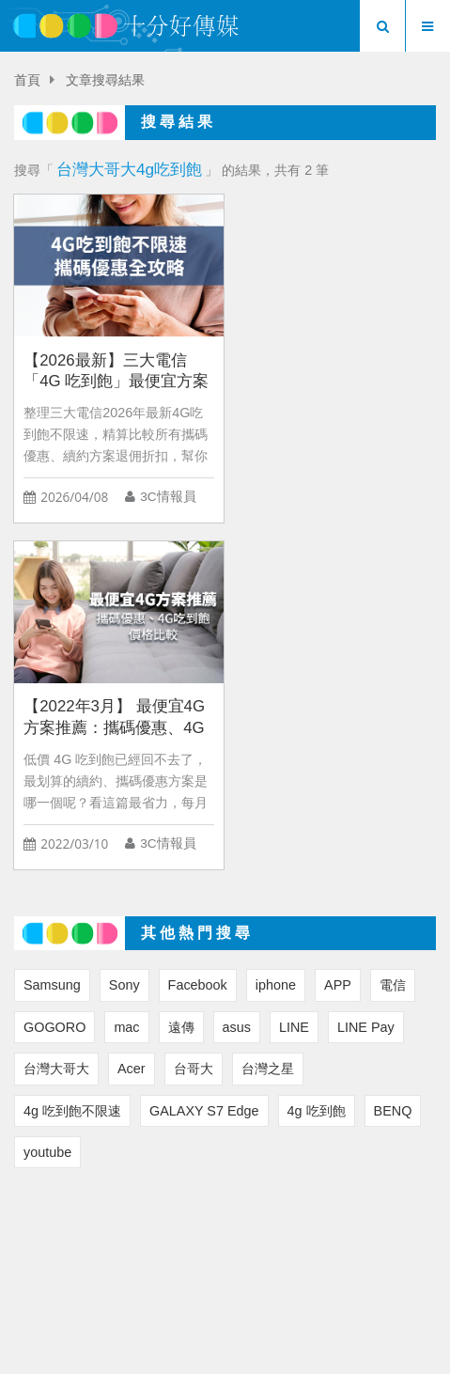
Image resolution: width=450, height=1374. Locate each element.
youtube (47, 802)
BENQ (393, 761)
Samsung (52, 636)
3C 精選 (171, 1232)
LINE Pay (366, 677)
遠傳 (181, 677)
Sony (124, 636)
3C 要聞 (95, 1232)
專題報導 (326, 1232)
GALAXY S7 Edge (204, 761)
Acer (131, 719)
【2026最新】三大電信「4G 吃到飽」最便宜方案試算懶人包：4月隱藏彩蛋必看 (116, 368)
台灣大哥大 (56, 719)
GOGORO (54, 677)
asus (237, 677)
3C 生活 (247, 1232)
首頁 (27, 80)
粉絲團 (355, 1201)
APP (337, 636)
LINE (294, 677)
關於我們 (170, 1201)
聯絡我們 (265, 1201)
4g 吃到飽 (316, 761)
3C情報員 (167, 494)
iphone (276, 636)
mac (126, 677)
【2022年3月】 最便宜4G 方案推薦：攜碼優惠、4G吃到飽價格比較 (331, 368)
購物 (394, 1232)
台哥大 (193, 719)
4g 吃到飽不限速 (72, 761)
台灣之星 (267, 719)
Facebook (197, 636)
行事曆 (225, 1253)
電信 (393, 636)
